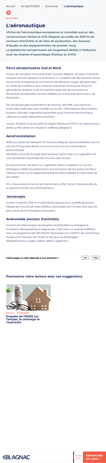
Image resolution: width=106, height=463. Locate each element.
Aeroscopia (16, 196)
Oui (85, 257)
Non (96, 257)
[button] (8, 12)
